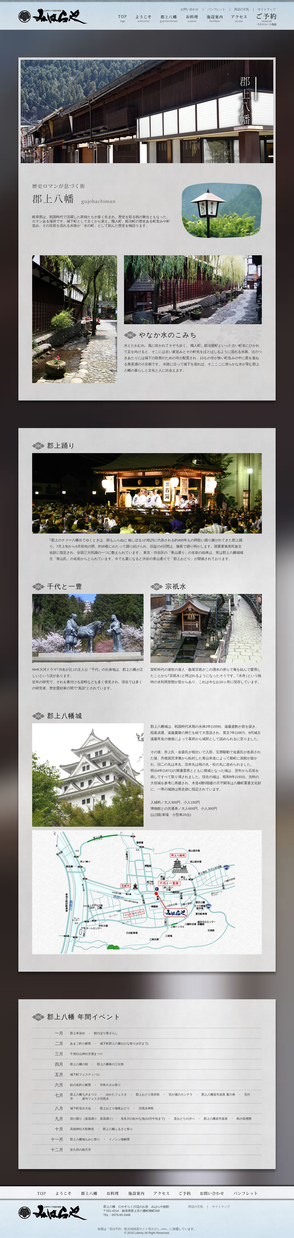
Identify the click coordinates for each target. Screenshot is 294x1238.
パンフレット (216, 9)
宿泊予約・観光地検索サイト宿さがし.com (138, 1229)
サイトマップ (267, 9)
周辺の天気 (241, 9)
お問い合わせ (189, 9)
